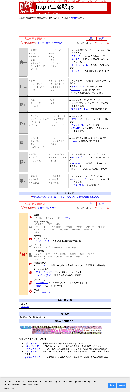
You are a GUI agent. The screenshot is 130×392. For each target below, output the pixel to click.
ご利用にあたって (58, 13)
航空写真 (101, 38)
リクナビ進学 (77, 185)
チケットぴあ (77, 125)
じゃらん (75, 90)
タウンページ (41, 265)
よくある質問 (46, 13)
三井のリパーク (42, 241)
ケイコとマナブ (78, 179)
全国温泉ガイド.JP (32, 357)
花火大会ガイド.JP (32, 349)
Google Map (40, 292)
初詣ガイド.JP (30, 343)
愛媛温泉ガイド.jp (79, 109)
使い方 (38, 13)
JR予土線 (74, 18)
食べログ (75, 71)
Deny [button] (112, 385)
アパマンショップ (44, 272)
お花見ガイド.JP (31, 346)
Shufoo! (74, 141)
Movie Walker (77, 163)
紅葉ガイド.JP (30, 351)
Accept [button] (122, 385)
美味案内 (75, 59)
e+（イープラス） (79, 157)
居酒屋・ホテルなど (47, 208)
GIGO (74, 119)
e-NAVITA (75, 128)
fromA (38, 286)
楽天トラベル (77, 86)
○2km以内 (100, 43)
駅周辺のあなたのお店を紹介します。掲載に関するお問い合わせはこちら (65, 197)
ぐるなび (75, 56)
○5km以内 (107, 43)
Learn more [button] (9, 388)
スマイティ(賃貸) (43, 275)
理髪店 (67, 218)
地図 (91, 38)
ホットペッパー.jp (79, 65)
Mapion (52, 292)
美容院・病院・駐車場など (50, 43)
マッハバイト (42, 283)
